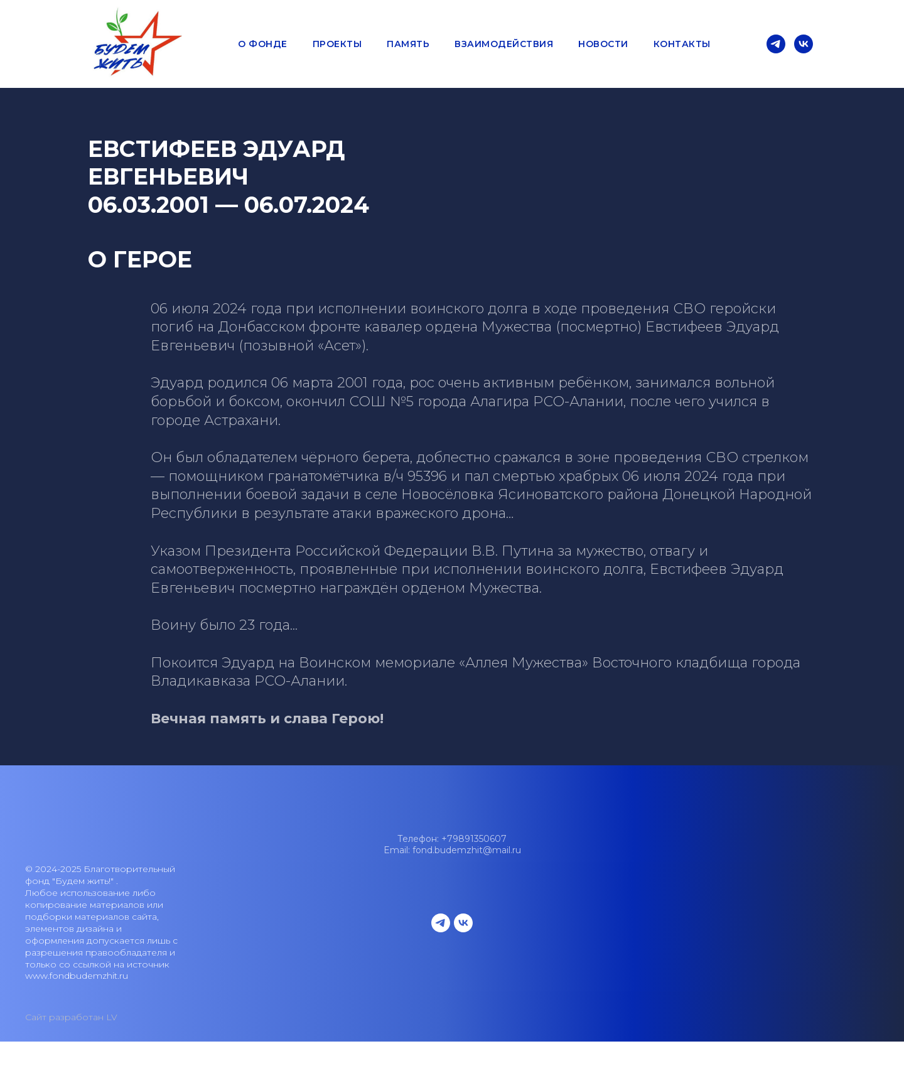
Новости (603, 44)
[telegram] (776, 44)
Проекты (337, 44)
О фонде (263, 44)
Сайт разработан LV (71, 1017)
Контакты (682, 44)
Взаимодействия (504, 44)
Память (408, 44)
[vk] (803, 44)
